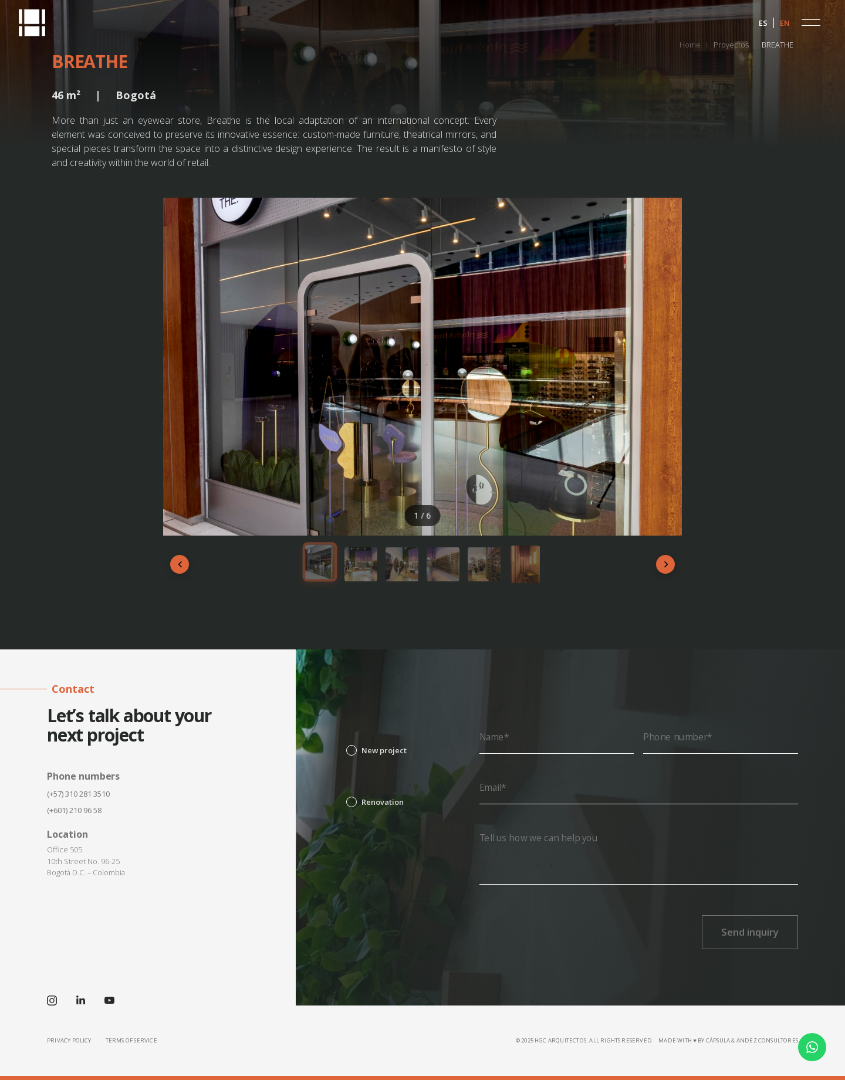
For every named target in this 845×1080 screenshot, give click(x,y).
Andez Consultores (767, 1040)
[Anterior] (179, 564)
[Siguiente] (665, 564)
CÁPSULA (718, 1040)
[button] (811, 22)
